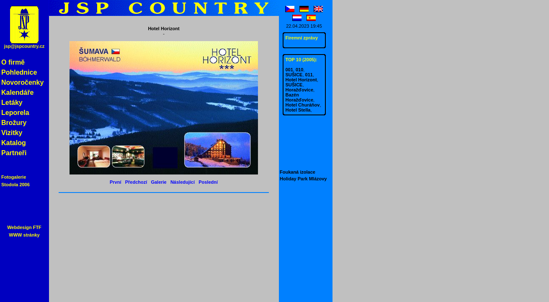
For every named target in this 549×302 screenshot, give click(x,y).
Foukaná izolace (297, 171)
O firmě (13, 62)
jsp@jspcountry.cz (24, 46)
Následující (182, 182)
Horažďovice (300, 89)
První (115, 182)
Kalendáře (17, 92)
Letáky (12, 102)
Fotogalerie (13, 177)
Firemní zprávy (302, 37)
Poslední (208, 182)
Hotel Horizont (301, 79)
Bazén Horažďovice (300, 97)
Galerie (158, 182)
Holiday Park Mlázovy (303, 178)
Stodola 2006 (15, 184)
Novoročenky (22, 82)
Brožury (13, 122)
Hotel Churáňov (303, 104)
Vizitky (11, 132)
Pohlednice (19, 72)
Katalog (13, 142)
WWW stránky (24, 234)
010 (299, 69)
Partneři (13, 152)
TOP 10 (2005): (301, 59)
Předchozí (136, 182)
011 (309, 74)
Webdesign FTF (24, 227)
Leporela (15, 112)
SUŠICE (294, 74)
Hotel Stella (298, 109)
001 (289, 69)
